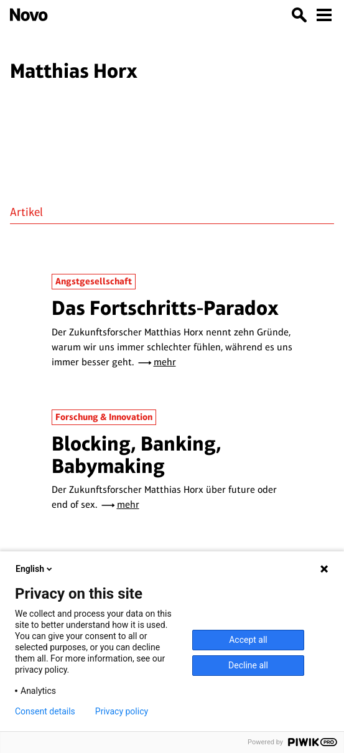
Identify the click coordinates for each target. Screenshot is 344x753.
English (35, 569)
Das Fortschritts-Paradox (165, 308)
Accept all (248, 640)
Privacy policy (121, 711)
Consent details (45, 711)
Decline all (248, 665)
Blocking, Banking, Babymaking (136, 454)
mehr (165, 362)
